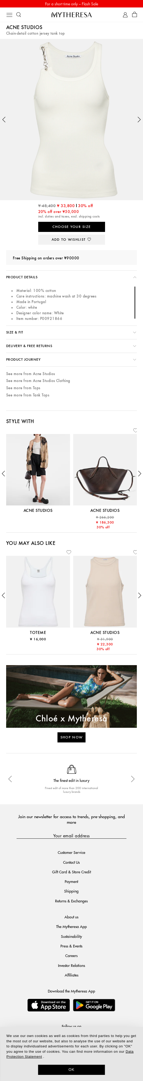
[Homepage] (72, 14)
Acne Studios (24, 27)
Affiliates (71, 975)
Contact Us (71, 862)
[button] (4, 119)
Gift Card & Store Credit (71, 871)
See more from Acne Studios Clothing (38, 381)
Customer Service (71, 852)
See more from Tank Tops (27, 395)
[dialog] (71, 1054)
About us (71, 916)
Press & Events (71, 946)
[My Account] (125, 14)
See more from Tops (23, 388)
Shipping (71, 891)
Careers (71, 955)
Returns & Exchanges (71, 900)
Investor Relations (71, 965)
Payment (71, 881)
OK (71, 1069)
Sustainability (71, 936)
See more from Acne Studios (30, 374)
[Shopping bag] (134, 14)
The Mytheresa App (71, 926)
